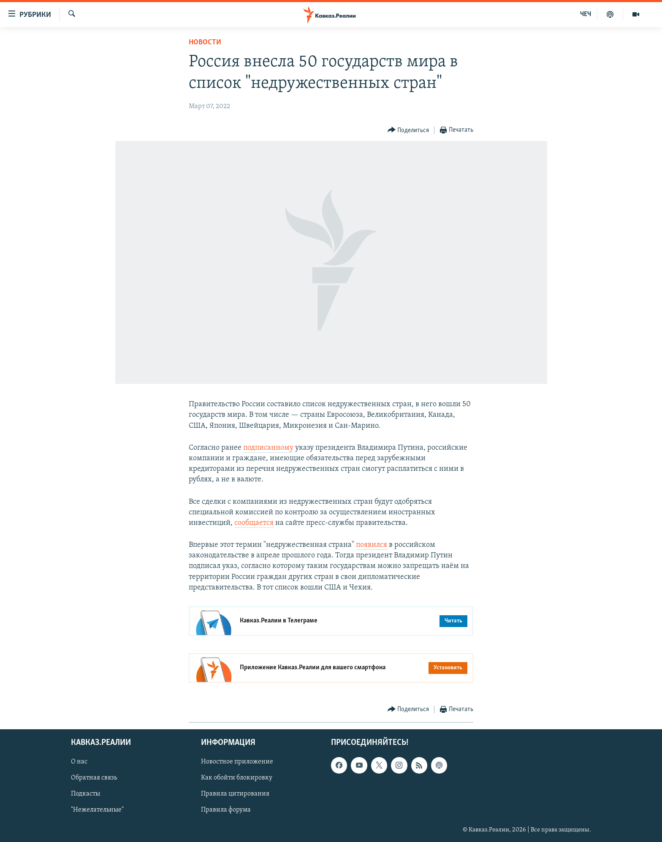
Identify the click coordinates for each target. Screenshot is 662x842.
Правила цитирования (235, 794)
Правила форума (226, 810)
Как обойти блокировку (236, 777)
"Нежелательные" (97, 810)
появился (371, 545)
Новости (205, 42)
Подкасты (85, 794)
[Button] (408, 130)
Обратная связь (94, 777)
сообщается (254, 523)
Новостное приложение (237, 761)
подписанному (268, 448)
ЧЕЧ (585, 14)
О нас (79, 761)
